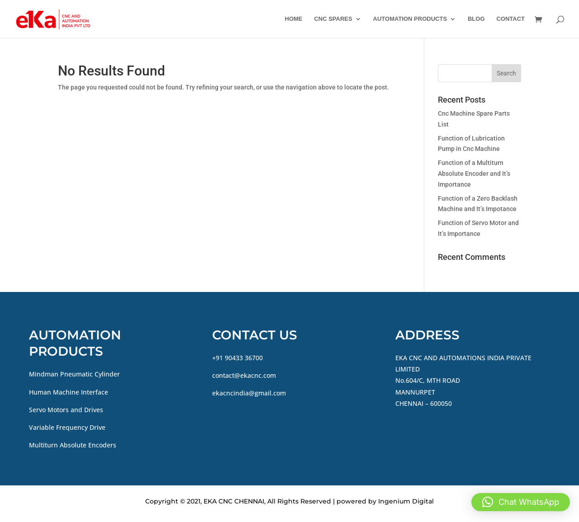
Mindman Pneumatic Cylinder (74, 374)
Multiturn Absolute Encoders (72, 445)
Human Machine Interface (68, 392)
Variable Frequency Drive (67, 427)
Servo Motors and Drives (66, 409)
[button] (520, 502)
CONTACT (510, 19)
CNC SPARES (333, 19)
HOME (294, 19)
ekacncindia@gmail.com (249, 393)
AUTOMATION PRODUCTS (410, 19)
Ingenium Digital (406, 501)
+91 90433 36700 (237, 357)
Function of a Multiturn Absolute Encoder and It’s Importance (474, 173)
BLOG (476, 19)
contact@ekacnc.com (244, 375)
